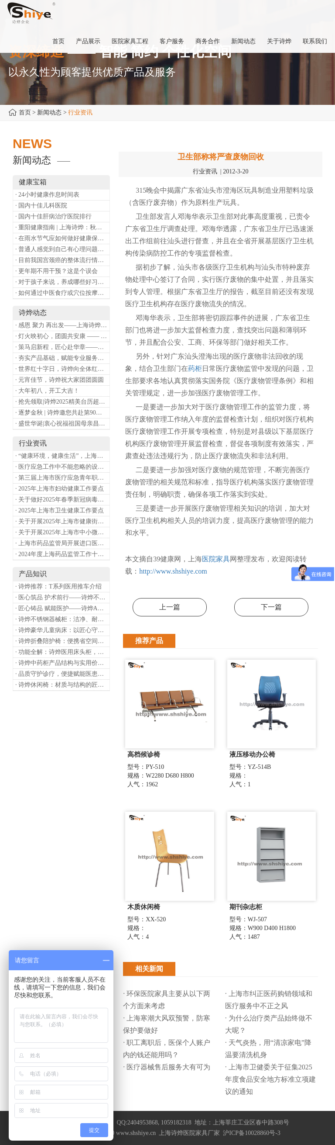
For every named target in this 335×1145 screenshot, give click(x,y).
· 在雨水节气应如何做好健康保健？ (62, 238)
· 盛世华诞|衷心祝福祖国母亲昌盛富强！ (62, 423)
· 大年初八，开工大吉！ (47, 390)
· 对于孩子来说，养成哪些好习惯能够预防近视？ (62, 282)
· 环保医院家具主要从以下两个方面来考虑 (166, 1000)
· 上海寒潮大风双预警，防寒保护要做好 (166, 1024)
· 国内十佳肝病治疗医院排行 (53, 216)
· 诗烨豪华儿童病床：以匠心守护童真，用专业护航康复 (62, 630)
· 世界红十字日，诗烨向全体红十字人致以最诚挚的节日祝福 (62, 369)
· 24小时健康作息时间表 (47, 194)
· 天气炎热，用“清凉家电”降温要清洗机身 (268, 1049)
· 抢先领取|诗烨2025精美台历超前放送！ (62, 401)
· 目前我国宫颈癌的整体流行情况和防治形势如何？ (62, 260)
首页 (25, 112)
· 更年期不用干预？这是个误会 (56, 271)
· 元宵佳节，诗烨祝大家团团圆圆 (59, 380)
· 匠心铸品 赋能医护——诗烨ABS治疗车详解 (62, 608)
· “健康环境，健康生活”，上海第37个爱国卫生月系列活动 (62, 456)
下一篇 (271, 607)
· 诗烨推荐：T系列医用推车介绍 (58, 586)
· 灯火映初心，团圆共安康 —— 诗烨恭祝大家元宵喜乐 (62, 336)
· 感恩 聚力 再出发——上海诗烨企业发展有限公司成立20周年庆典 (62, 325)
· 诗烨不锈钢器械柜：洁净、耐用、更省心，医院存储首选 (62, 619)
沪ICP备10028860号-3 (251, 1133)
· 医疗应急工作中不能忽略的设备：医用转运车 (62, 467)
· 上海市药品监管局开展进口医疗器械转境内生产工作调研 (62, 543)
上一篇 (169, 607)
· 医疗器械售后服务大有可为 (166, 1067)
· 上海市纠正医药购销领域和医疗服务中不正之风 (268, 1000)
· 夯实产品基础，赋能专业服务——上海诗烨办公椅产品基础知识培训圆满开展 (62, 358)
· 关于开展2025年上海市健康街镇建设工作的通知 (62, 521)
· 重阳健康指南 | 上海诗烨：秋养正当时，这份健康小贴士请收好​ (62, 227)
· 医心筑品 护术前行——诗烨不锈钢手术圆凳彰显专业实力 (62, 597)
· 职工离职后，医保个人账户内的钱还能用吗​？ (166, 1049)
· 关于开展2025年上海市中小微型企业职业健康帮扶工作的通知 (62, 532)
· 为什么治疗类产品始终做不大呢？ (268, 1024)
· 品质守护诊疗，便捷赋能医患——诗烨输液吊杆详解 (62, 674)
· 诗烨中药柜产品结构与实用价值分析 (62, 663)
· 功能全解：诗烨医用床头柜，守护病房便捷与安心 (62, 652)
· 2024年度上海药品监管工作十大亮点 (62, 554)
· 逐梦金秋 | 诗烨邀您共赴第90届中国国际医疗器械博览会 (62, 412)
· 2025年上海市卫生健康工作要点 (59, 510)
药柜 (195, 368)
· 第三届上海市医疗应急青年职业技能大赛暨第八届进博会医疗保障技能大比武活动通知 (62, 477)
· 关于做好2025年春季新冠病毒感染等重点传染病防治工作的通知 (62, 499)
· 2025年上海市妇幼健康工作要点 (59, 488)
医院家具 (216, 559)
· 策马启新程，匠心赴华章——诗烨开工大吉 (62, 347)
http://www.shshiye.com (173, 571)
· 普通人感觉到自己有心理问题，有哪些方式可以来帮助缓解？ (62, 249)
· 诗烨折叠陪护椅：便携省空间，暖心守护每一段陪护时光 (62, 641)
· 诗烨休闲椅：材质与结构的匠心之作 (62, 684)
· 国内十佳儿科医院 (41, 205)
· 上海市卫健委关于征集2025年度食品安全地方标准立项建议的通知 (270, 1079)
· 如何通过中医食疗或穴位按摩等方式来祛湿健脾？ (62, 293)
